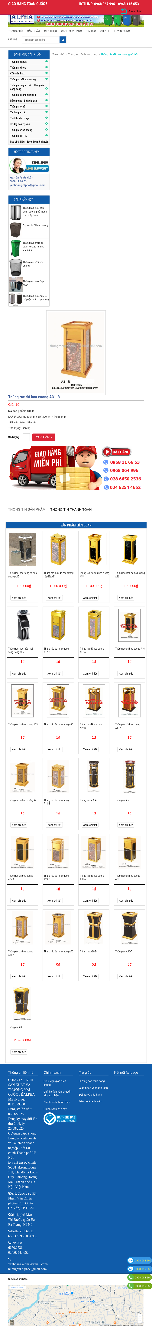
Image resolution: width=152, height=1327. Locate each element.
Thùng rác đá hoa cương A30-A (92, 877)
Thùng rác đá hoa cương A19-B (92, 726)
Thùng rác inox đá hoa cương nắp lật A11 (58, 574)
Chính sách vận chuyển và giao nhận (57, 1093)
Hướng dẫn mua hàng (92, 1081)
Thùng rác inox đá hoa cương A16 (130, 574)
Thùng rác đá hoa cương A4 (22, 800)
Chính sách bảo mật (55, 1109)
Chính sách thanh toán (57, 1102)
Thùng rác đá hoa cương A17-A (92, 650)
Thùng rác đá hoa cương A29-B (56, 877)
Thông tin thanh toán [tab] (71, 510)
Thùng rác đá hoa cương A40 (58, 951)
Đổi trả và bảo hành (90, 1094)
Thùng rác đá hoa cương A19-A (127, 726)
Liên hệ (13, 39)
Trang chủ (15, 31)
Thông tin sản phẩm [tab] (27, 509)
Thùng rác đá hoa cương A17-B (56, 650)
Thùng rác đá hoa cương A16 (130, 648)
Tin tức (91, 31)
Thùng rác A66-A (88, 800)
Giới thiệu (50, 31)
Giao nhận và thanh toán (93, 1087)
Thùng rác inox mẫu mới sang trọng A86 (20, 650)
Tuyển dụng (122, 31)
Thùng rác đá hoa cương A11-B (56, 802)
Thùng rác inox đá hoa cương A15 (94, 574)
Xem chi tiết (19, 597)
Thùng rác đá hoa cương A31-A (20, 953)
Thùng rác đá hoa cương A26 (58, 724)
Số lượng (14, 437)
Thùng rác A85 (15, 1027)
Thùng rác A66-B (123, 800)
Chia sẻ (105, 31)
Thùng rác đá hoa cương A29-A (20, 877)
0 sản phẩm (135, 11)
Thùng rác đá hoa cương (82, 54)
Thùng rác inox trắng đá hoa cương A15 (22, 574)
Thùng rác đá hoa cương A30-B (127, 877)
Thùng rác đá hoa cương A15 (23, 724)
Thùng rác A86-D (88, 951)
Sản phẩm (33, 31)
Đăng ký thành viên (90, 1101)
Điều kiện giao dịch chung (55, 1083)
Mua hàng (44, 437)
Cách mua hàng (71, 31)
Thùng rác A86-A (123, 951)
